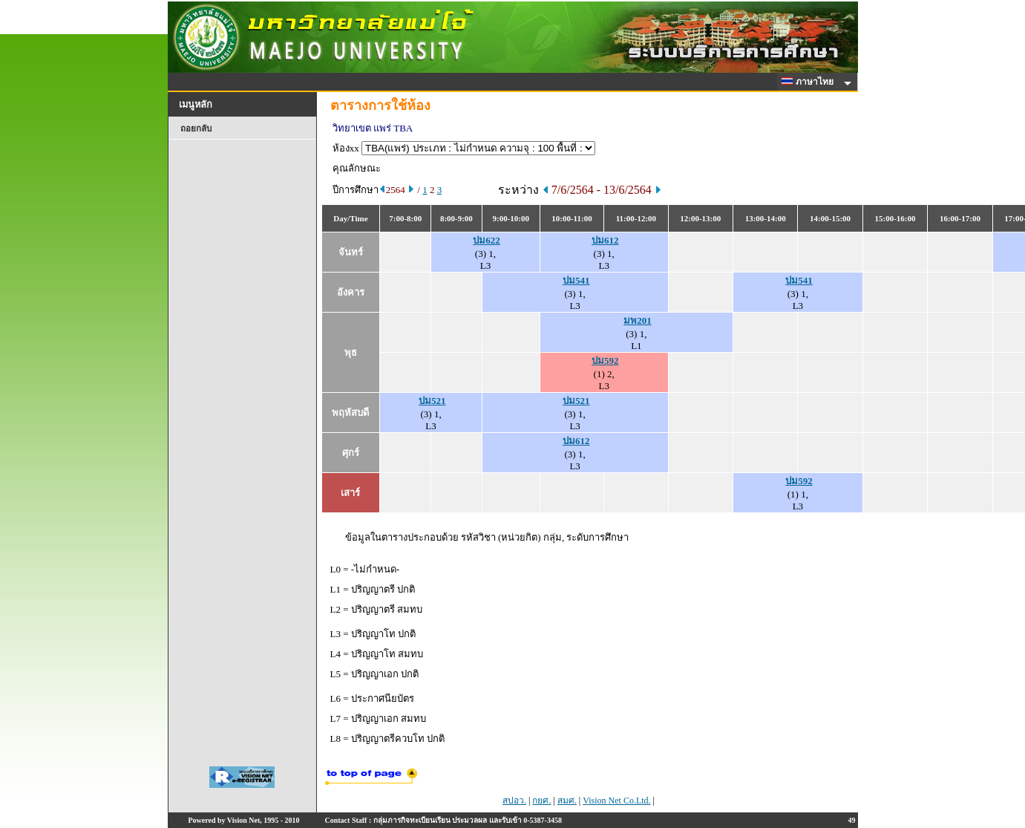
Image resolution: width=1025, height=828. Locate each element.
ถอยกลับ (196, 128)
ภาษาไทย (810, 81)
